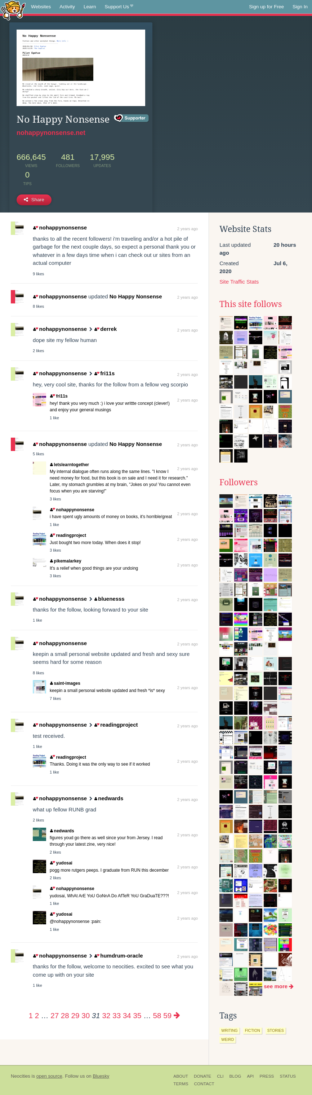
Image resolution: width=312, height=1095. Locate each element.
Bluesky (101, 1076)
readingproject (68, 535)
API (250, 1076)
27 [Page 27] (54, 1015)
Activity (67, 6)
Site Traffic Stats (239, 282)
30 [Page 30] (85, 1015)
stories (275, 1030)
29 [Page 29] (75, 1015)
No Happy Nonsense (136, 296)
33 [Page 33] (116, 1015)
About (180, 1076)
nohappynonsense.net (51, 132)
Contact (204, 1083)
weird (227, 1039)
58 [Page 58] (157, 1015)
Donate (202, 1076)
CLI (220, 1076)
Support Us (119, 7)
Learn (90, 6)
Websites (41, 6)
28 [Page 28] (65, 1015)
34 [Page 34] (127, 1015)
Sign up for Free (266, 6)
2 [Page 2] (37, 1015)
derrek (105, 329)
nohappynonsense (60, 227)
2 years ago (187, 229)
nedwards (109, 798)
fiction (252, 1030)
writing (229, 1030)
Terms (180, 1083)
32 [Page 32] (106, 1015)
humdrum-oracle (118, 955)
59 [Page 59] (167, 1015)
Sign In (300, 6)
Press (266, 1076)
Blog (235, 1076)
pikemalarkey (65, 561)
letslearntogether (69, 464)
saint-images (65, 683)
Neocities (20, 1076)
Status (288, 1076)
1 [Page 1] (30, 1015)
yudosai (61, 863)
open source (49, 1076)
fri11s (104, 373)
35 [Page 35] (137, 1015)
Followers (238, 482)
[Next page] (177, 1015)
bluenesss (109, 599)
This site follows (250, 304)
